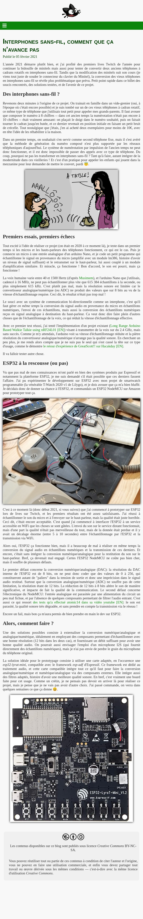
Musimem (86, 278)
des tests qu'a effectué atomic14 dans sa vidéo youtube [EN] (78, 602)
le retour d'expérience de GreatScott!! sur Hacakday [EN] (83, 346)
